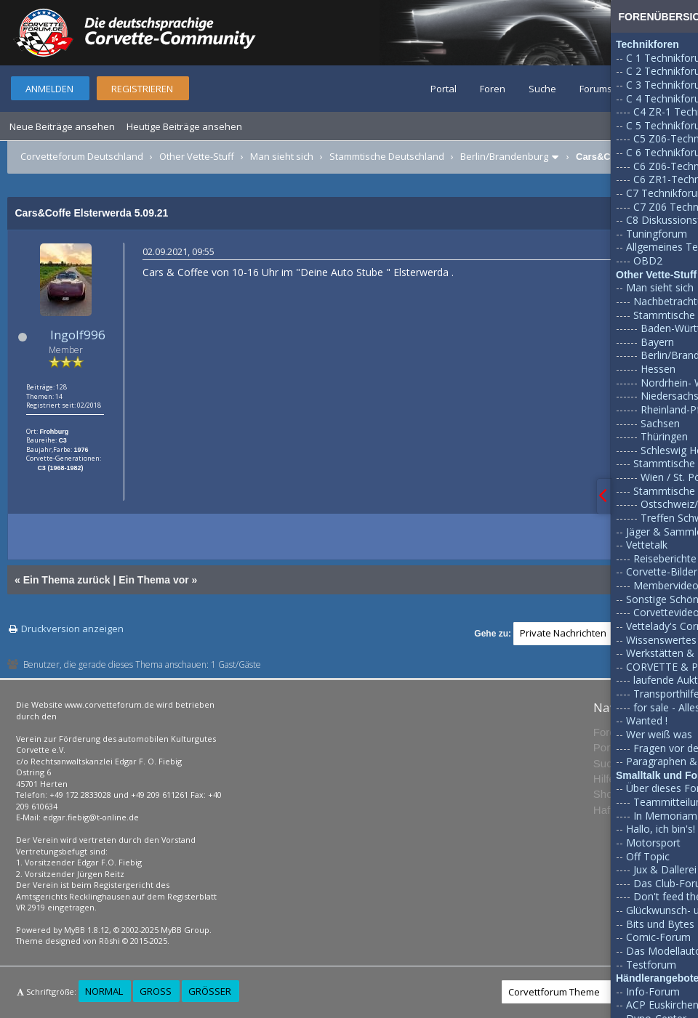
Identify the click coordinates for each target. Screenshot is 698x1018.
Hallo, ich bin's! (660, 829)
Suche (542, 88)
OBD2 (647, 260)
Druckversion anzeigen (72, 628)
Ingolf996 (77, 334)
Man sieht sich (281, 156)
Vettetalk (646, 545)
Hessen (658, 369)
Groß (156, 991)
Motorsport (653, 842)
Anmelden (49, 88)
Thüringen (664, 436)
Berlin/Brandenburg (504, 156)
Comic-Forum (658, 937)
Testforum (651, 964)
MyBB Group (185, 929)
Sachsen (660, 423)
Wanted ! (646, 720)
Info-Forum (653, 991)
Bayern (657, 342)
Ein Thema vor (153, 580)
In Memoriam (665, 816)
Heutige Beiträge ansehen (184, 126)
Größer (209, 991)
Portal (443, 88)
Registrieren (142, 88)
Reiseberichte (665, 558)
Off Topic (648, 856)
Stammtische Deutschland (386, 156)
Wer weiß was (659, 734)
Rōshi (109, 940)
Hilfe (604, 778)
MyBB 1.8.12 (86, 929)
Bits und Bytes (660, 924)
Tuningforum (656, 234)
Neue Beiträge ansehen (62, 126)
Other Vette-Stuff (196, 156)
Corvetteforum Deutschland (81, 156)
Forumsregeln (610, 88)
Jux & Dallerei (665, 869)
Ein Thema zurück (67, 580)
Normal (104, 991)
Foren (492, 88)
